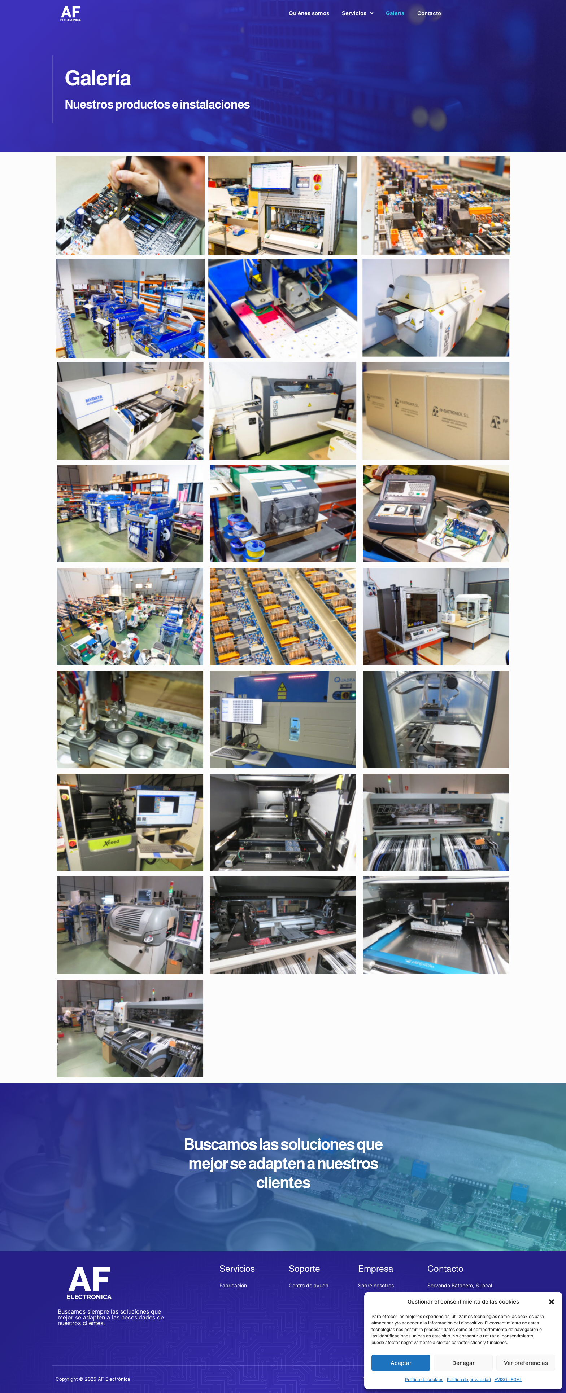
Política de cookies (424, 1379)
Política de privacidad (469, 1379)
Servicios (357, 13)
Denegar (463, 1362)
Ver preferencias (526, 1362)
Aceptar (401, 1362)
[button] (551, 1301)
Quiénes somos (309, 13)
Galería (395, 13)
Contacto (429, 13)
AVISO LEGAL (508, 1379)
